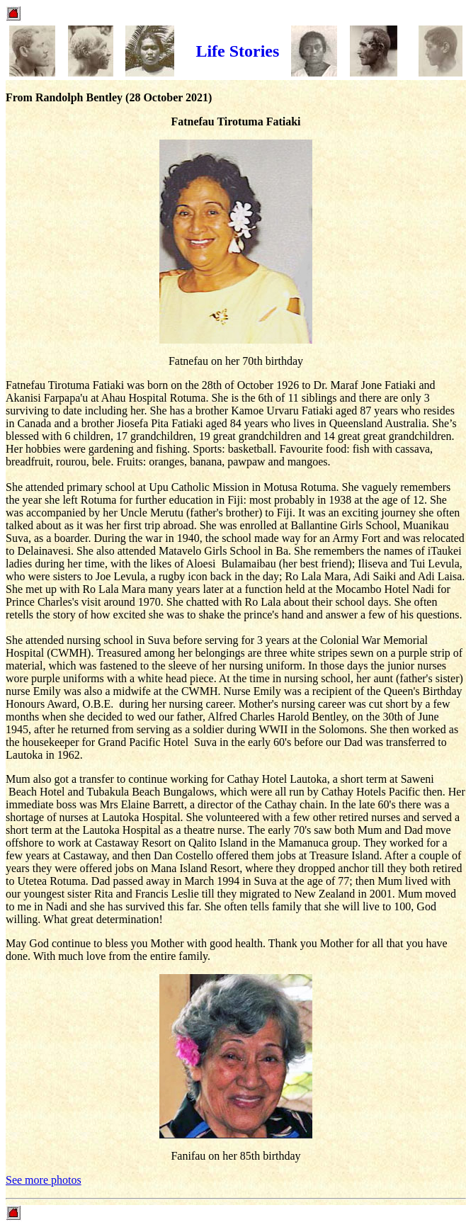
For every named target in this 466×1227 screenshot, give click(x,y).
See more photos (43, 1180)
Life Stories (237, 51)
